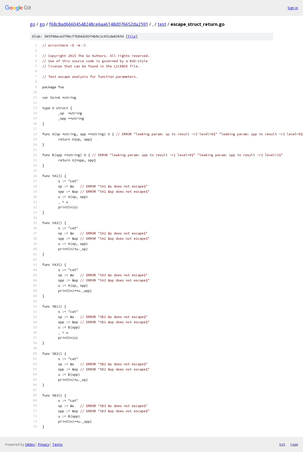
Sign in (293, 7)
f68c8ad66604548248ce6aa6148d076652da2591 (98, 24)
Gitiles (30, 444)
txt (282, 444)
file (132, 36)
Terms (57, 444)
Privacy (43, 444)
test (162, 24)
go (32, 24)
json (294, 444)
